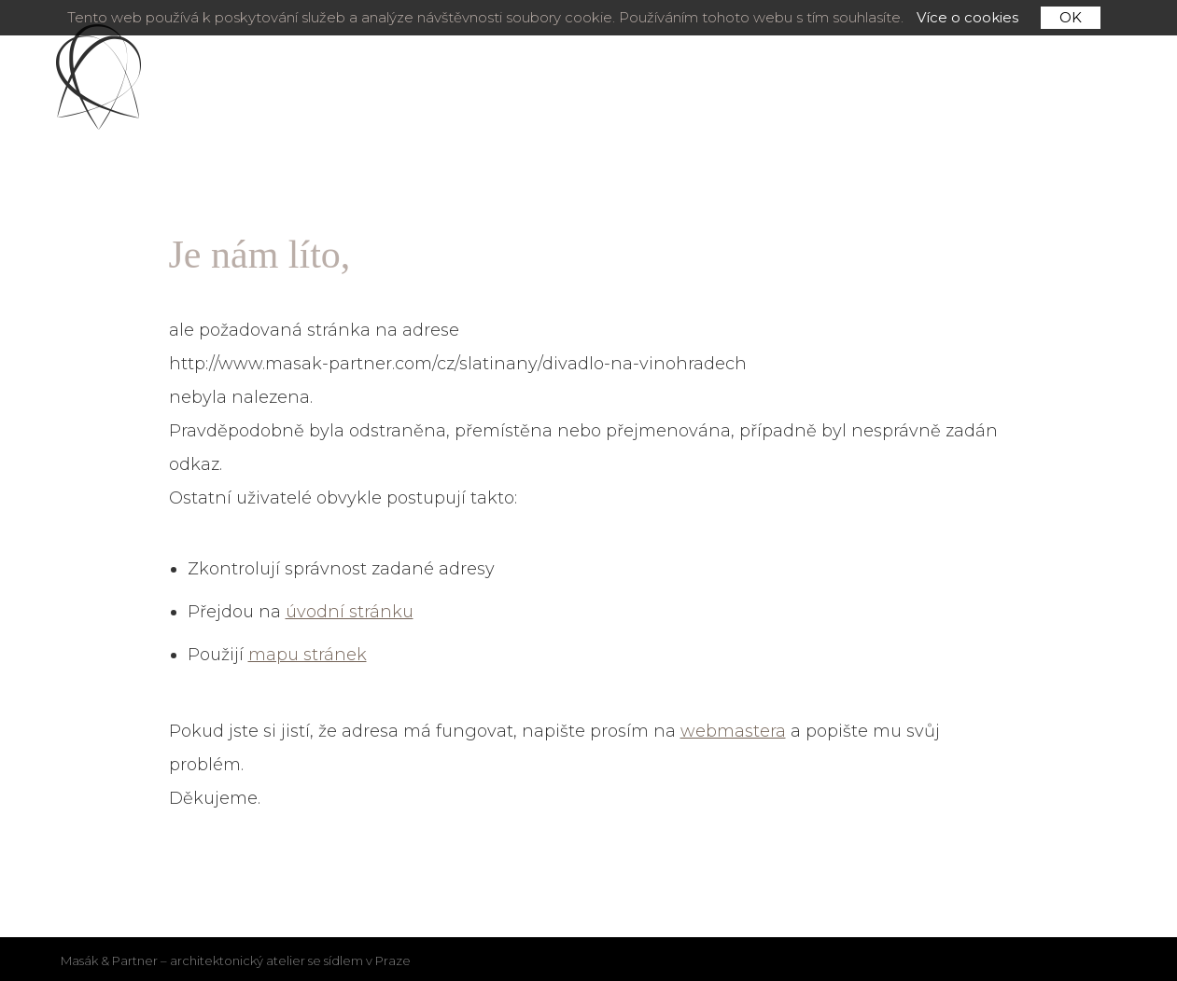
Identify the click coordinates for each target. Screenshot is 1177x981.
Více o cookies (967, 17)
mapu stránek (307, 654)
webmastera (733, 731)
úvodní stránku (349, 611)
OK (1070, 17)
